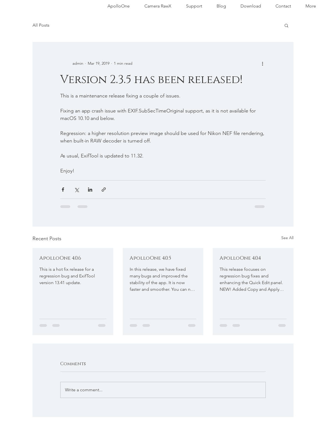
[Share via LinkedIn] (90, 189)
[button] (286, 25)
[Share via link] (103, 189)
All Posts (40, 25)
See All (287, 237)
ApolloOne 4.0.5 (150, 258)
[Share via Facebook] (63, 189)
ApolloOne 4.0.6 (60, 258)
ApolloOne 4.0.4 (240, 258)
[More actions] (262, 63)
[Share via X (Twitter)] (76, 189)
